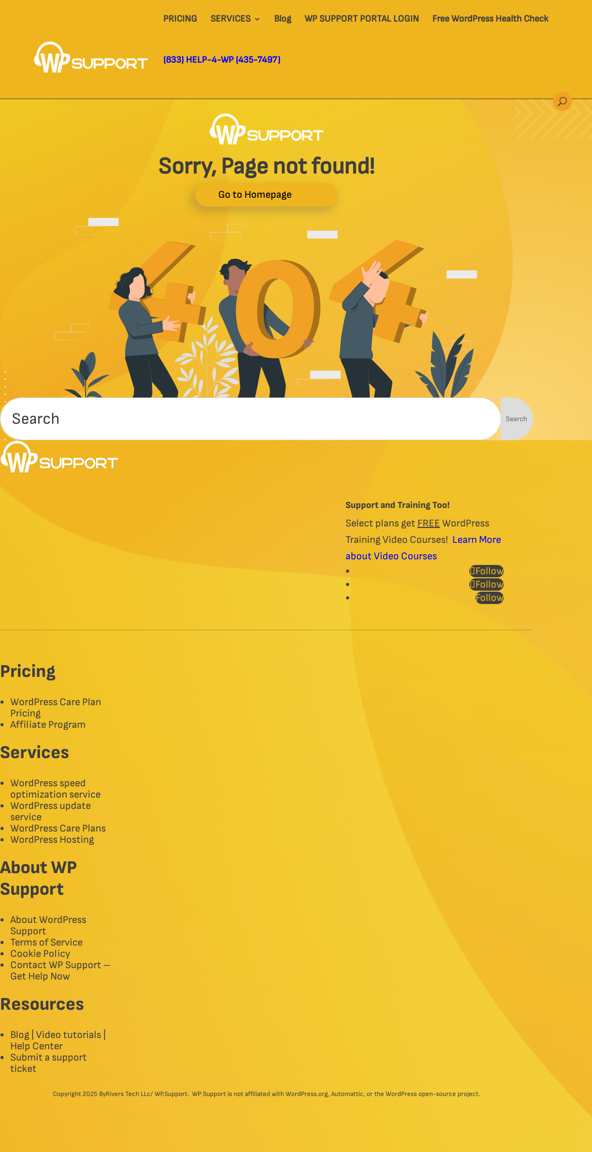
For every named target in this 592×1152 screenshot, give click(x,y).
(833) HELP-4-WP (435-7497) (221, 60)
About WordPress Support (48, 925)
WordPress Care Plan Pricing (55, 708)
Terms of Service (46, 942)
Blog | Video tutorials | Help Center (58, 1040)
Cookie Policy (40, 954)
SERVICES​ (231, 19)
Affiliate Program (48, 725)
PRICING (180, 19)
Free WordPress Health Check (490, 19)
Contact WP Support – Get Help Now (60, 971)
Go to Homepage (255, 194)
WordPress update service (50, 811)
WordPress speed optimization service (55, 789)
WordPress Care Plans (58, 828)
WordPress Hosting (52, 840)
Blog (282, 19)
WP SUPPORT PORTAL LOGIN (361, 19)
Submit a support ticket (48, 1063)
